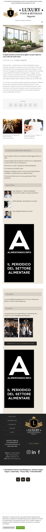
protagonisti (23, 60)
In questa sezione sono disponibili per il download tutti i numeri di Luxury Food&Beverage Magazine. (20, 315)
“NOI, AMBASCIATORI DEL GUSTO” (22, 211)
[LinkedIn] (34, 452)
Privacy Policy (24, 472)
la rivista (9, 308)
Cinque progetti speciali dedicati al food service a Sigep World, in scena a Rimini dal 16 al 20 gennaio (22, 162)
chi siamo (9, 294)
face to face (10, 185)
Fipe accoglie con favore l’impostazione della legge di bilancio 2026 (22, 157)
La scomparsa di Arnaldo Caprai (13, 169)
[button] (4, 129)
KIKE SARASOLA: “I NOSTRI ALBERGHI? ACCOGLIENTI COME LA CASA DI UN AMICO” (25, 192)
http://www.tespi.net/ (13, 459)
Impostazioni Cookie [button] (9, 527)
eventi (12, 432)
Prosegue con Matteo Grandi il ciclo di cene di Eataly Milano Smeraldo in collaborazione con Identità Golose (22, 172)
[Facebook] (39, 452)
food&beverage (12, 420)
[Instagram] (29, 452)
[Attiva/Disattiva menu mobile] (42, 22)
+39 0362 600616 (13, 455)
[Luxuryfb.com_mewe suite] (23, 38)
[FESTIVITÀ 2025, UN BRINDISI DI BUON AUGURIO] (12, 120)
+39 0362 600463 (15, 453)
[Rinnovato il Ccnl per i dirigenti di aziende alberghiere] (33, 120)
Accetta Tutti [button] (20, 527)
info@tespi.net (14, 457)
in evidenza (17, 60)
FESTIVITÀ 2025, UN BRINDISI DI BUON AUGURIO (11, 135)
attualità (12, 428)
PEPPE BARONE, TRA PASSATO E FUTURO (24, 201)
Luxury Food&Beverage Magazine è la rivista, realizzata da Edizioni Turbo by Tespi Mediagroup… (21, 300)
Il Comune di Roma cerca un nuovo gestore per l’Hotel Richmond (20, 177)
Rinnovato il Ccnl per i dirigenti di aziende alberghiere (33, 135)
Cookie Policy (15, 472)
